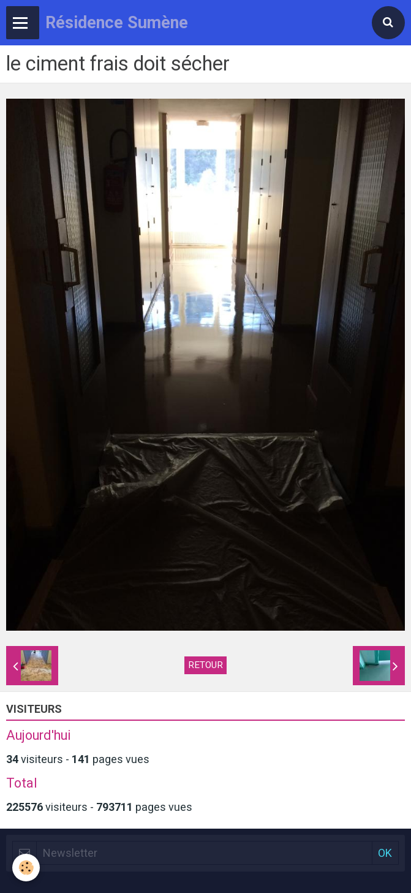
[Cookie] (26, 867)
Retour (205, 665)
